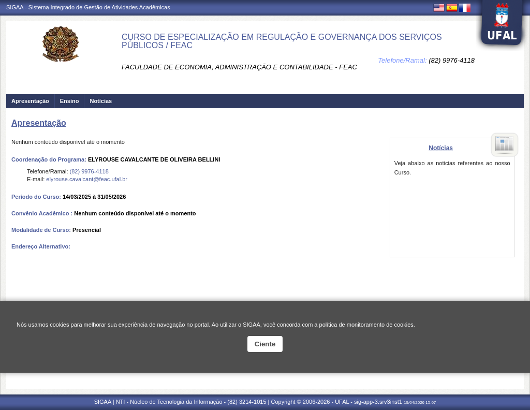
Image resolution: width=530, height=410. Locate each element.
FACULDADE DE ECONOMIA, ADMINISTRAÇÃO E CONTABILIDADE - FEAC (239, 67)
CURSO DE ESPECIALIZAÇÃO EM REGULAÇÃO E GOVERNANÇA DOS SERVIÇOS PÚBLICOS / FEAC (282, 41)
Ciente (265, 344)
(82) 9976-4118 (452, 60)
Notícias (101, 101)
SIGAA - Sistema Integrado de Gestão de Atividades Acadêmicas (88, 7)
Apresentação (30, 101)
